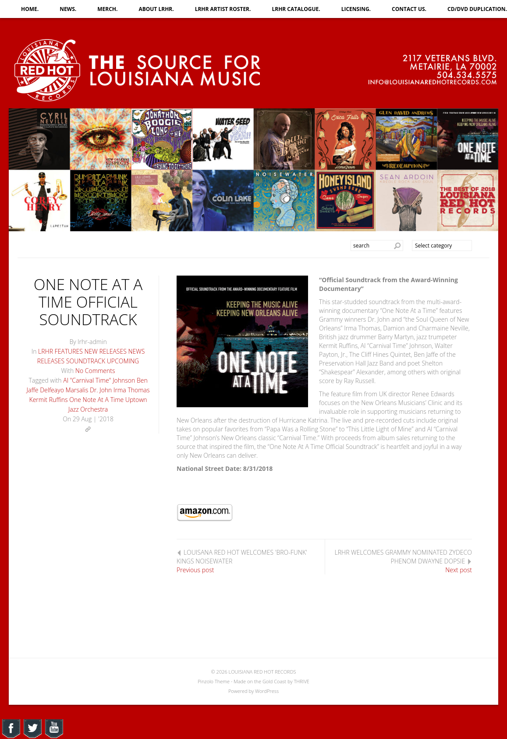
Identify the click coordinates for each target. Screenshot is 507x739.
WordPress (267, 691)
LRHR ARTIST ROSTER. (223, 9)
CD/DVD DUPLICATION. (477, 9)
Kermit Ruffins (48, 399)
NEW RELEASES (106, 351)
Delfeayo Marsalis (64, 390)
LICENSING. (356, 9)
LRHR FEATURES (60, 351)
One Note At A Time (96, 399)
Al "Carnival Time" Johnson (99, 380)
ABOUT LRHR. (156, 9)
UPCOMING (123, 361)
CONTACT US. (409, 9)
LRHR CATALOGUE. (296, 9)
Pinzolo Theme (214, 681)
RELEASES (50, 361)
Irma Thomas (131, 390)
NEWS (136, 351)
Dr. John (101, 390)
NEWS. (68, 9)
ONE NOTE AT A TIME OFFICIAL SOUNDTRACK (88, 302)
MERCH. (107, 9)
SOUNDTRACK (85, 361)
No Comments (95, 370)
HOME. (30, 9)
